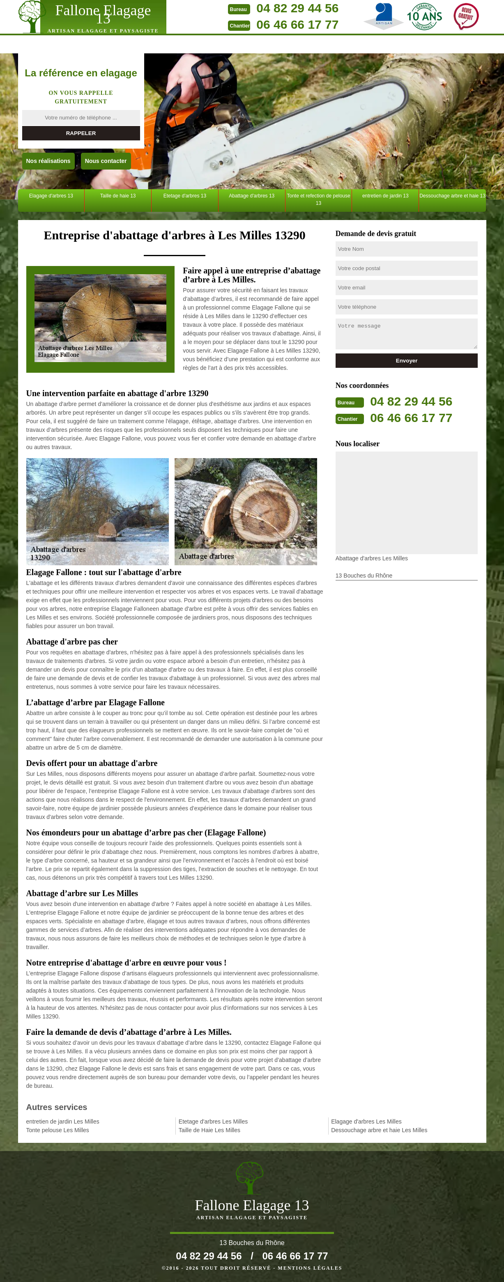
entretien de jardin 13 (385, 196)
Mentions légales (310, 1268)
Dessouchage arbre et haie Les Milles (379, 1130)
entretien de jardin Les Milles (62, 1121)
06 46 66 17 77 (297, 24)
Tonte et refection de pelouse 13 (318, 199)
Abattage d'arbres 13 (251, 196)
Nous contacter (106, 161)
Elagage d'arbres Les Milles (366, 1121)
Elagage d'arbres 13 (51, 196)
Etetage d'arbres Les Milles (213, 1121)
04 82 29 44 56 (297, 8)
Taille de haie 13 (118, 196)
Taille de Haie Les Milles (209, 1130)
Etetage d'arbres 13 (184, 196)
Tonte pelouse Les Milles (57, 1130)
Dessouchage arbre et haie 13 (452, 196)
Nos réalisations (48, 161)
